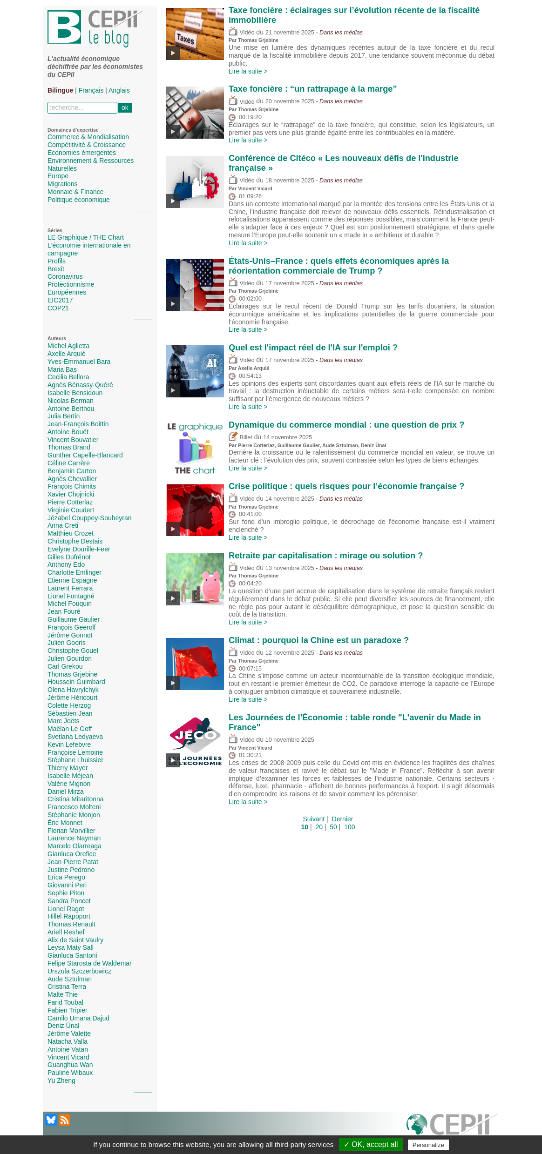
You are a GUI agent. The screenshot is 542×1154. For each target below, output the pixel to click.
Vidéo (241, 32)
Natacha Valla (67, 1041)
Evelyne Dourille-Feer (78, 549)
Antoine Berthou (70, 408)
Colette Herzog (69, 705)
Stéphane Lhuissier (75, 760)
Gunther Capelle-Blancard (85, 455)
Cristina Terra (66, 986)
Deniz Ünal (63, 1025)
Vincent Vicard (68, 1057)
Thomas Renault (71, 924)
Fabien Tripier (67, 1010)
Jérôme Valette (69, 1033)
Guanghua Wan (70, 1064)
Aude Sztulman (69, 979)
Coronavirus (64, 276)
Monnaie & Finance (75, 191)
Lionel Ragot (65, 908)
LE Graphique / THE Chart (85, 237)
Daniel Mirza (65, 791)
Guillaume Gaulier (73, 619)
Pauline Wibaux (70, 1072)
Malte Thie (62, 994)
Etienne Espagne (72, 580)
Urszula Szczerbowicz (79, 971)
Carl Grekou (64, 666)
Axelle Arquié (66, 353)
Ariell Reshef (65, 932)
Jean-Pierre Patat (72, 862)
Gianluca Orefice (71, 854)
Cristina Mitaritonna (75, 799)
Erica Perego (66, 877)
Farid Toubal (65, 1002)
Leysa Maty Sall (70, 947)
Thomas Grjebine (72, 674)
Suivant (314, 819)
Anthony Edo (66, 564)
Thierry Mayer (67, 768)
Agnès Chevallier (72, 479)
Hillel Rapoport (68, 916)
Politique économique (78, 199)
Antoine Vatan (67, 1049)
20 (319, 827)
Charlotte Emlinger (74, 572)
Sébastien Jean (70, 713)
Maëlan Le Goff (69, 728)
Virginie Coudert (70, 510)
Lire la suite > (248, 71)
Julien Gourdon (69, 658)
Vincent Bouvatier (72, 439)
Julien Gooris (66, 642)
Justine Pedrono (71, 869)
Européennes (66, 292)
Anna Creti (62, 525)
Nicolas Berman (70, 400)
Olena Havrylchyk (73, 689)
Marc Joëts (63, 721)
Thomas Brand (68, 447)
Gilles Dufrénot (69, 557)
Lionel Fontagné (70, 596)
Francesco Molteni (74, 807)
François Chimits (71, 486)
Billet (240, 437)
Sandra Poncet (69, 901)
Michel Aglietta (68, 345)
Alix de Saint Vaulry (75, 940)
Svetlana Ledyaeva (75, 736)
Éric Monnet (64, 822)
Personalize (428, 1144)
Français (91, 90)
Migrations (62, 184)
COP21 (58, 308)
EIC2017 (60, 300)
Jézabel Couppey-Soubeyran (89, 518)
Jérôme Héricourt (72, 697)
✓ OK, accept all (371, 1144)
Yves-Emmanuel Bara (78, 361)
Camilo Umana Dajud (78, 1018)
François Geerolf (71, 627)
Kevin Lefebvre (69, 744)
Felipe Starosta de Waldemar (89, 963)
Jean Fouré (64, 611)
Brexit (55, 269)
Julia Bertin (63, 416)
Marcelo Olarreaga (74, 846)
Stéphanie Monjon (73, 815)
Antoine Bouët (67, 432)
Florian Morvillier (71, 830)
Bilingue (60, 90)
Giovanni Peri (67, 885)
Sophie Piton (65, 893)
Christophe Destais (74, 541)
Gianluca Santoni (72, 955)
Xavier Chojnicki (70, 494)
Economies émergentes (81, 152)
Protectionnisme (70, 284)
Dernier (342, 819)
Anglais (119, 90)
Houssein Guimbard (76, 681)
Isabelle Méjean (70, 775)
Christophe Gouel (72, 650)
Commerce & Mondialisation (88, 137)
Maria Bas (62, 369)
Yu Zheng (61, 1080)
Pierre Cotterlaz (70, 502)
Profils (56, 261)
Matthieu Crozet (70, 533)
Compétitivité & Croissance (86, 144)
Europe (57, 176)
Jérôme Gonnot (70, 635)
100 (349, 827)
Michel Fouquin (69, 603)
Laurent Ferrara (70, 588)
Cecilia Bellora (68, 377)
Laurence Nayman (74, 838)
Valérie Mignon (68, 783)
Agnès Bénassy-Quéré (80, 385)
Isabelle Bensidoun (74, 392)
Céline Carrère (68, 463)
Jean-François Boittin (78, 424)
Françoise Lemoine (75, 752)
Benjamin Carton (71, 471)
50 (333, 827)
